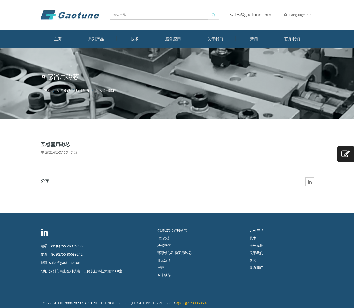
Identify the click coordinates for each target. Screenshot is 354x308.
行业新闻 (83, 90)
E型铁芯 (163, 238)
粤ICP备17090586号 (191, 303)
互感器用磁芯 (55, 144)
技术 (135, 39)
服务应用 (173, 39)
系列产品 (96, 39)
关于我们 (215, 39)
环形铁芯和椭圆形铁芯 (174, 252)
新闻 (254, 39)
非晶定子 (164, 260)
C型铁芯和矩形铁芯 (172, 230)
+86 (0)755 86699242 (66, 254)
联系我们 (292, 39)
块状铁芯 (164, 245)
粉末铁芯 (164, 275)
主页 (58, 39)
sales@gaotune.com (250, 14)
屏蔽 (160, 267)
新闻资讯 (63, 90)
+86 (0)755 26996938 (66, 245)
